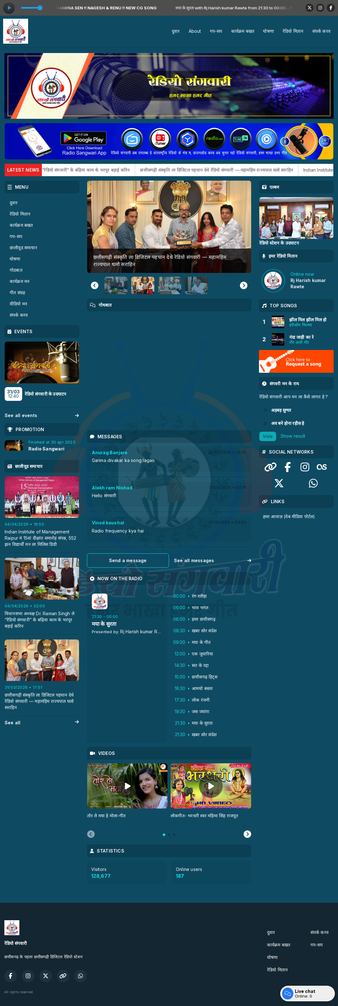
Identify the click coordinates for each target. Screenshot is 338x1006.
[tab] (164, 834)
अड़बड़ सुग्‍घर (281, 410)
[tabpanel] (127, 794)
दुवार (176, 31)
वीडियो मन (18, 303)
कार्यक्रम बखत (243, 31)
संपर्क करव (321, 31)
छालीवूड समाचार (23, 247)
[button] (115, 285)
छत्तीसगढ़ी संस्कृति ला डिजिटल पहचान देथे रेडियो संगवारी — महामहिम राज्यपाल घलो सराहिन (248, 170)
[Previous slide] (91, 834)
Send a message (128, 560)
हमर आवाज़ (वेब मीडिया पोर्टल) (289, 516)
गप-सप (216, 31)
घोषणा (268, 31)
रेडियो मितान (293, 31)
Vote (268, 436)
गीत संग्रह (17, 292)
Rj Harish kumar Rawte (143, 631)
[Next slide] (243, 285)
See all (42, 723)
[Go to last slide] (94, 285)
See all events (42, 415)
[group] (169, 227)
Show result (293, 435)
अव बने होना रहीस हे (287, 423)
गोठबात (16, 270)
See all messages (212, 560)
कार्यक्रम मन (19, 281)
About (195, 31)
